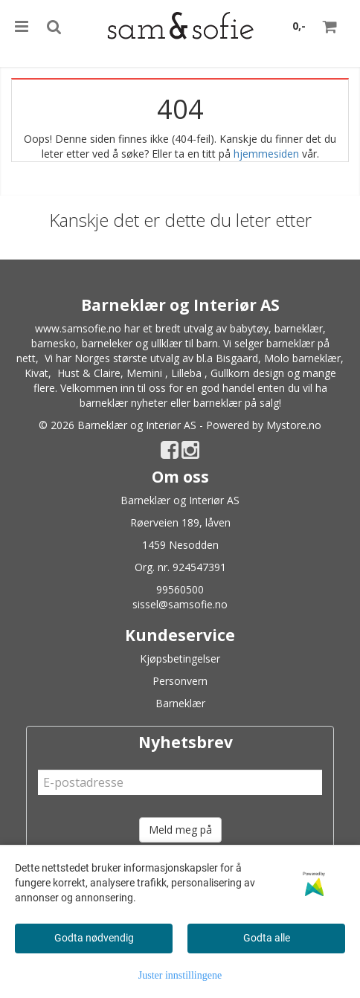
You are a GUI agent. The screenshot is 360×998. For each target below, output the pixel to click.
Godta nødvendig (94, 938)
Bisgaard (237, 358)
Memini (144, 373)
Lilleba (186, 373)
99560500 (180, 589)
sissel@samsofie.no (180, 604)
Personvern (180, 681)
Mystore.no (293, 425)
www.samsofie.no (78, 328)
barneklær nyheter (123, 403)
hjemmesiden (266, 154)
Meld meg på (180, 829)
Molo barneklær (302, 358)
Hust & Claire (88, 373)
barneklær (298, 328)
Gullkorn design (247, 373)
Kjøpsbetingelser (180, 658)
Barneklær (180, 703)
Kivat (36, 373)
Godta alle (266, 938)
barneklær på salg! (237, 403)
